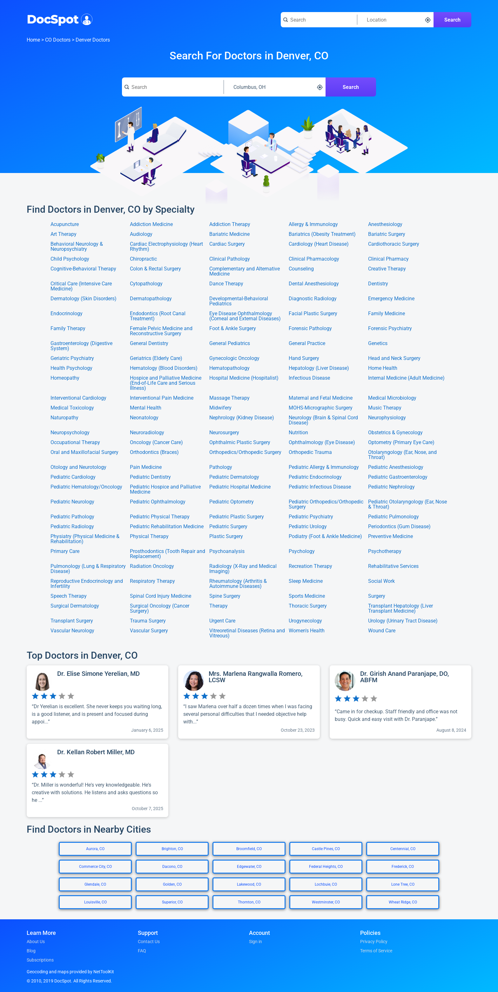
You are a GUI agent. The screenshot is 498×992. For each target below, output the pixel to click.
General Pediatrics (229, 343)
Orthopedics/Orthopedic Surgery (245, 452)
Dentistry (378, 284)
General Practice (307, 343)
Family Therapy (67, 328)
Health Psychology (71, 368)
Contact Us (149, 941)
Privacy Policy (373, 941)
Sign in (255, 941)
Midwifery (220, 407)
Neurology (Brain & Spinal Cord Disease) (323, 420)
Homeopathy (64, 378)
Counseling (301, 269)
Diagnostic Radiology (313, 299)
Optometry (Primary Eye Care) (401, 442)
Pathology (220, 467)
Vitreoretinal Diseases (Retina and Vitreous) (247, 633)
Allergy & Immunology (313, 224)
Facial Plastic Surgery (313, 313)
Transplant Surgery (71, 620)
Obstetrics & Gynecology (395, 432)
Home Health (382, 368)
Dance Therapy (226, 284)
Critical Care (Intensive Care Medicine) (81, 286)
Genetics (377, 343)
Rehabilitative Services (393, 566)
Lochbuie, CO (326, 884)
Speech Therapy (68, 596)
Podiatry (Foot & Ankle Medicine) (325, 536)
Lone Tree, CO (402, 884)
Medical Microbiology (392, 398)
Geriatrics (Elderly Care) (156, 358)
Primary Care (64, 551)
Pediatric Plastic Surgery (236, 516)
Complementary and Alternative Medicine (244, 271)
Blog (31, 950)
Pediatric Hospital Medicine (240, 487)
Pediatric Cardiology (73, 477)
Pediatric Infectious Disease (320, 487)
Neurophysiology (387, 418)
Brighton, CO (172, 849)
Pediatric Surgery (228, 526)
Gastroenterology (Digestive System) (81, 346)
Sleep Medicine (306, 581)
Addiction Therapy (229, 224)
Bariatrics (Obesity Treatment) (322, 234)
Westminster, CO (326, 902)
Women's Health (307, 631)
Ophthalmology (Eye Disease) (322, 442)
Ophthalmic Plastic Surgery (239, 442)
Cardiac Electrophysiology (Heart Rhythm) (166, 247)
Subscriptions (40, 959)
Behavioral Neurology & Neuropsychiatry (76, 247)
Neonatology (144, 418)
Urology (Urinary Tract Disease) (403, 620)
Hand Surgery (304, 358)
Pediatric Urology (308, 526)
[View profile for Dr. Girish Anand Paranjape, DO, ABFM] (400, 702)
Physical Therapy (149, 536)
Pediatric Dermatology (234, 477)
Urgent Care (222, 620)
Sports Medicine (307, 596)
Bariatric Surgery (386, 234)
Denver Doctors (93, 40)
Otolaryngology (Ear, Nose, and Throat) (402, 455)
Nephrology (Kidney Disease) (241, 418)
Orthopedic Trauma (310, 452)
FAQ (142, 950)
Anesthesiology (385, 224)
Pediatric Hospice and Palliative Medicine (165, 489)
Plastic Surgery (226, 536)
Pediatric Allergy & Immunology (324, 467)
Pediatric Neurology (72, 502)
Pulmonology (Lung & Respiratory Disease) (88, 569)
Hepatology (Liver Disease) (319, 368)
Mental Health (145, 407)
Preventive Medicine (390, 536)
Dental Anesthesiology (314, 284)
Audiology (141, 234)
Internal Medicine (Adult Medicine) (406, 378)
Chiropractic (143, 259)
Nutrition (298, 432)
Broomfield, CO (249, 849)
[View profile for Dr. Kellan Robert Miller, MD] (97, 780)
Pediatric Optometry (231, 502)
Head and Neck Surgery (394, 358)
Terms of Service (376, 950)
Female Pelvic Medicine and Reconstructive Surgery (161, 331)
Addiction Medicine (151, 224)
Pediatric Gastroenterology (397, 477)
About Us (36, 941)
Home (33, 40)
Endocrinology (66, 313)
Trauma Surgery (148, 620)
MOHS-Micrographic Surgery (321, 407)
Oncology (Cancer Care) (156, 442)
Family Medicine (386, 313)
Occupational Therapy (75, 442)
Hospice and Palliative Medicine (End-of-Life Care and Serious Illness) (165, 383)
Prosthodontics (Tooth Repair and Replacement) (167, 554)
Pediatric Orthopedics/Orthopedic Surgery (326, 504)
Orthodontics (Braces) (154, 452)
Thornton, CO (249, 902)
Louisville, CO (95, 902)
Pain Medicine (146, 467)
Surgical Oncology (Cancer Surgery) (159, 608)
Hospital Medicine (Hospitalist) (244, 378)
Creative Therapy (387, 269)
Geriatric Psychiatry (72, 358)
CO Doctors (58, 40)
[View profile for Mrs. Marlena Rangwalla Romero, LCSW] (249, 702)
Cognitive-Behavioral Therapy (83, 269)
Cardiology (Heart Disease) (319, 244)
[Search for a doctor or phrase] (319, 19)
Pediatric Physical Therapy (160, 516)
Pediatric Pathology (72, 516)
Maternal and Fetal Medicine (321, 398)
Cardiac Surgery (227, 244)
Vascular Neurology (72, 631)
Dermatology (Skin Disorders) (83, 299)
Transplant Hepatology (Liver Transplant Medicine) (400, 608)
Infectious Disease (309, 378)
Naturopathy (64, 418)
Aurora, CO (95, 849)
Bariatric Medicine (229, 234)
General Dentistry (149, 343)
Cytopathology (146, 284)
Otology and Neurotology (78, 467)
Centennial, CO (402, 849)
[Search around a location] (395, 19)
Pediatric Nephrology (391, 487)
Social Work (381, 581)
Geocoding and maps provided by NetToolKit (70, 971)
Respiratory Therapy (152, 581)
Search (452, 20)
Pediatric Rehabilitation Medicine (167, 526)
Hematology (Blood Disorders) (164, 368)
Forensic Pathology (310, 328)
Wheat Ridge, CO (403, 902)
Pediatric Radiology (72, 526)
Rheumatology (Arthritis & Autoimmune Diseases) (238, 584)
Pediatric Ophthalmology (157, 502)
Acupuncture (64, 224)
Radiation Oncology (152, 566)
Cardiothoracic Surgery (393, 244)
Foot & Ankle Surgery (232, 328)
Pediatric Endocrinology (315, 477)
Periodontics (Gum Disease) (399, 526)
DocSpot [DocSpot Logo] (58, 18)
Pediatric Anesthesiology (395, 467)
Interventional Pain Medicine (161, 398)
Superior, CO (172, 902)
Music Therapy (384, 407)
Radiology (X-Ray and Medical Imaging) (243, 569)
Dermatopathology (151, 299)
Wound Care (381, 631)
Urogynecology (305, 620)
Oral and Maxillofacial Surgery (84, 452)
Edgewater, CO (249, 866)
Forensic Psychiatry (390, 328)
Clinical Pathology (229, 259)
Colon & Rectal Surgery (155, 269)
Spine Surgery (224, 596)
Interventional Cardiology (78, 398)
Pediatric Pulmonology (393, 516)
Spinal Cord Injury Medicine (160, 596)
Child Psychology (69, 259)
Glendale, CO (95, 884)
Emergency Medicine (391, 299)
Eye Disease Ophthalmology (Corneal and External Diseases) (245, 316)
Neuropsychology (70, 432)
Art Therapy (63, 234)
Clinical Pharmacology (314, 259)
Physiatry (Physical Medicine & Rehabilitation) (84, 539)
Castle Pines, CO (326, 849)
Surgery (376, 596)
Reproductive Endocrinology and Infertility (86, 584)
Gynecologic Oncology (234, 358)
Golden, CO (172, 884)
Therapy (218, 606)
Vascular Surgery (149, 631)
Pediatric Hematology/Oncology (86, 487)
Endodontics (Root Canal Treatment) (157, 316)
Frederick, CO (403, 866)
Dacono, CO (172, 866)
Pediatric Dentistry (150, 477)
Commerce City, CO (95, 866)
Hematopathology (229, 368)
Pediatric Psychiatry (311, 516)
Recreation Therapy (310, 566)
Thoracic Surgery (308, 606)
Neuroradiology (147, 432)
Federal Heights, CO (326, 866)
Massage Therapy (229, 398)
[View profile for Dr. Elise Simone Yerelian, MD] (97, 702)
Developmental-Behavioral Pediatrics (238, 301)
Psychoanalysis (227, 551)
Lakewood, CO (249, 884)
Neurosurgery (224, 432)
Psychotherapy (384, 551)
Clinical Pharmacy (388, 259)
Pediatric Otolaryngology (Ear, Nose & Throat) (407, 504)
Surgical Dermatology (74, 606)
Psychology (302, 551)
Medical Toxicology (72, 407)
